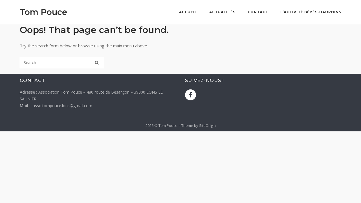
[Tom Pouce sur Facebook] (190, 94)
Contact (258, 12)
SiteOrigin (207, 125)
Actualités (222, 12)
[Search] (96, 62)
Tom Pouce (43, 12)
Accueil (188, 12)
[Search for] (62, 62)
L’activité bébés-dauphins (310, 12)
